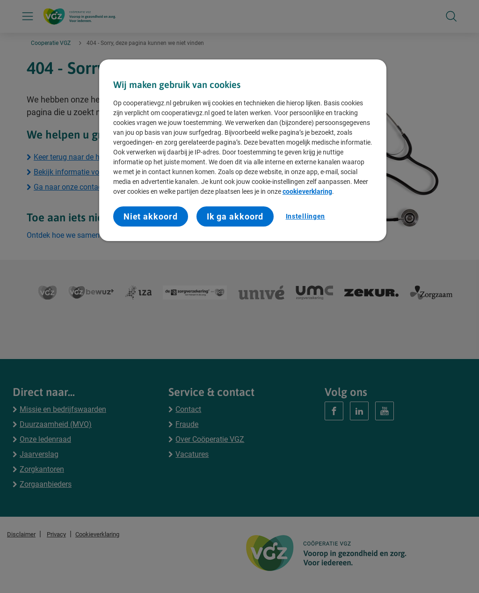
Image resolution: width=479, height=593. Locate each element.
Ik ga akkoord (235, 216)
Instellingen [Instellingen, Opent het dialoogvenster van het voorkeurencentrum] (305, 216)
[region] (242, 150)
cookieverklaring (307, 191)
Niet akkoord (150, 216)
